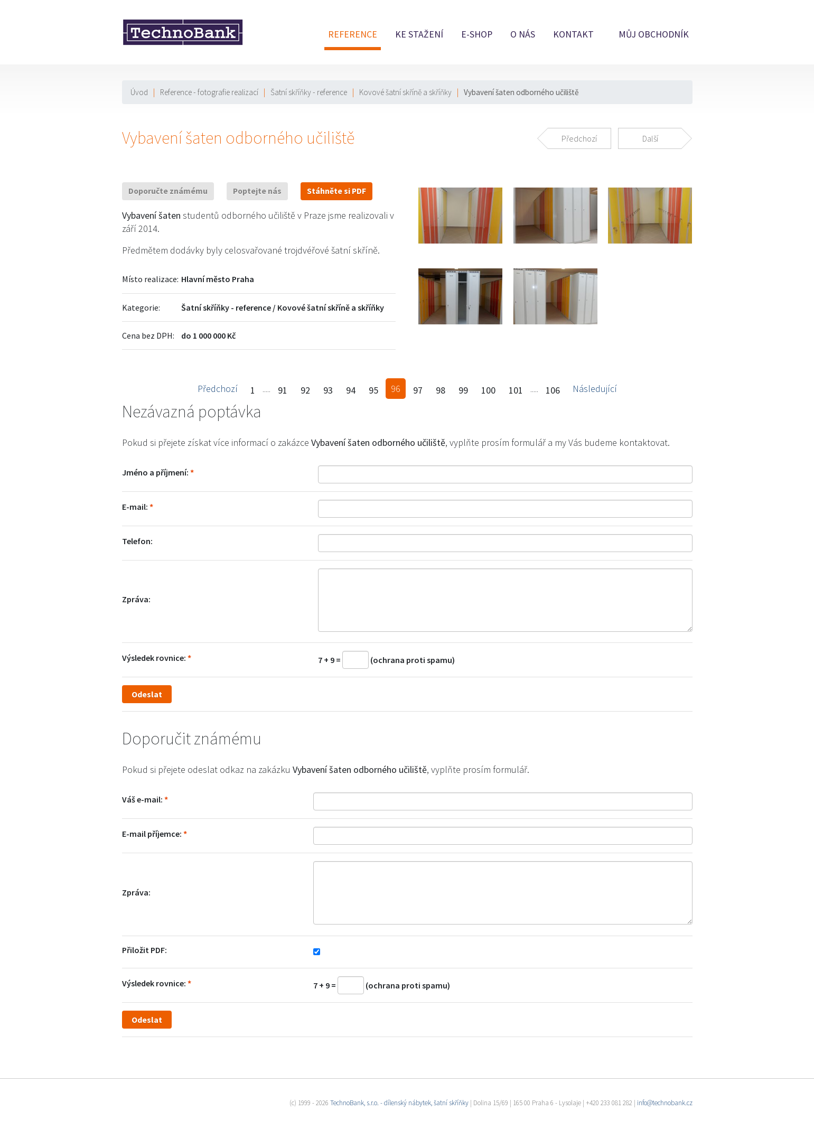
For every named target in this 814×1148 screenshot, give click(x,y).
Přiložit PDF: (144, 950)
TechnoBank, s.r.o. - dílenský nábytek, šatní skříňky (399, 1102)
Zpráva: (136, 599)
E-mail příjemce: (152, 833)
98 (440, 390)
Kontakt (573, 34)
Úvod (139, 92)
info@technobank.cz (665, 1102)
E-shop (476, 34)
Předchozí (218, 388)
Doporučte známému (168, 191)
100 (488, 390)
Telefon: (137, 541)
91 (282, 390)
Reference (352, 34)
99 (463, 390)
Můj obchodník (654, 34)
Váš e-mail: (142, 799)
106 (553, 390)
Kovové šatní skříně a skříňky (405, 92)
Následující (595, 388)
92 (305, 390)
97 (418, 390)
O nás (522, 34)
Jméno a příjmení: (155, 472)
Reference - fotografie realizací (209, 92)
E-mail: (135, 506)
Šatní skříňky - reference (308, 92)
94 (350, 390)
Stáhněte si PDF (336, 191)
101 (516, 390)
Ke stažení (419, 34)
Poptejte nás (257, 191)
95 (373, 390)
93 (328, 390)
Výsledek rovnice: (154, 657)
